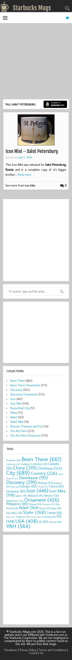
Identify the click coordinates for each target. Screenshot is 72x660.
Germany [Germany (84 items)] (16, 491)
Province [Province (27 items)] (49, 504)
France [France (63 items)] (56, 486)
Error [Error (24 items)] (15, 486)
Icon (13, 399)
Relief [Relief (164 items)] (28, 507)
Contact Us (36, 653)
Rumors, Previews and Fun (26, 426)
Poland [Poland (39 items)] (35, 504)
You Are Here (18, 431)
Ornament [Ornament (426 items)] (41, 500)
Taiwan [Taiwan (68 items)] (54, 513)
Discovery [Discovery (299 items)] (21, 482)
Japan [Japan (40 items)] (21, 495)
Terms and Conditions (52, 650)
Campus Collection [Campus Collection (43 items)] (34, 464)
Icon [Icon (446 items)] (37, 490)
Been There (17, 381)
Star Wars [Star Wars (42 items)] (14, 513)
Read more (24, 174)
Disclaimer (10, 650)
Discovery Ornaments (24, 394)
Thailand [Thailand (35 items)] (23, 516)
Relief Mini (16, 422)
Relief (13, 417)
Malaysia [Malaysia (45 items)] (35, 495)
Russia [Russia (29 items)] (44, 508)
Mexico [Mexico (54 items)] (51, 495)
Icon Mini (30, 185)
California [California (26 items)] (13, 464)
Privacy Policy (28, 650)
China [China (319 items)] (25, 468)
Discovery (16, 390)
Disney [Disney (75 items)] (45, 483)
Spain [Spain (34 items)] (56, 508)
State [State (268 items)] (34, 512)
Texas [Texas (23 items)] (10, 517)
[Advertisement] (36, 61)
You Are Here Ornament (25, 435)
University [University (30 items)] (48, 516)
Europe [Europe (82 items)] (28, 486)
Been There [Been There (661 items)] (42, 459)
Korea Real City (19, 408)
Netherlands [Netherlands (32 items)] (14, 500)
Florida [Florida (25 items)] (43, 486)
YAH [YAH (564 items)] (18, 525)
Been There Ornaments (25, 385)
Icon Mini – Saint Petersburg (32, 151)
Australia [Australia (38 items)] (13, 460)
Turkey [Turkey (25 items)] (36, 517)
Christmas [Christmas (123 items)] (49, 468)
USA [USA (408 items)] (26, 521)
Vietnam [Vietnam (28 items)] (55, 522)
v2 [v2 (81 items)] (43, 521)
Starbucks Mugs (32, 8)
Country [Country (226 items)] (44, 473)
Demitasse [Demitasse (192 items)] (33, 477)
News (13, 412)
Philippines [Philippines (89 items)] (17, 504)
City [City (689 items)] (18, 472)
